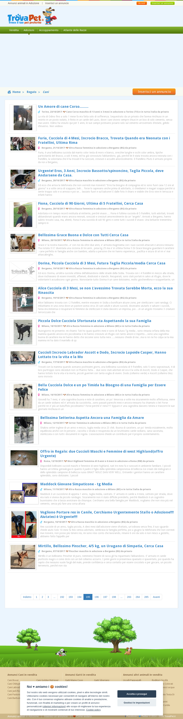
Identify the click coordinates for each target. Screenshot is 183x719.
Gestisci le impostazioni (137, 702)
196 (97, 597)
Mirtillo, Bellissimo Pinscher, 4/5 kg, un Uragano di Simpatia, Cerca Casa (100, 546)
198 (114, 597)
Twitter (143, 716)
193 (71, 597)
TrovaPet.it (169, 716)
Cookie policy (93, 709)
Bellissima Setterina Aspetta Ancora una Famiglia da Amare (92, 418)
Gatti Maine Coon (74, 680)
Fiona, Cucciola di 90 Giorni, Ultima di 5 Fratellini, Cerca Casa (90, 203)
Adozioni (29, 30)
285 (146, 597)
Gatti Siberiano (101, 680)
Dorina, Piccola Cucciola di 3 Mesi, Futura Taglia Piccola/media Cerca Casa (101, 263)
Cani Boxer (13, 680)
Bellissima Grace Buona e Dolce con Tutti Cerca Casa (83, 235)
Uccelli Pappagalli (132, 680)
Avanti (156, 597)
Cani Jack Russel (16, 691)
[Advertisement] (91, 62)
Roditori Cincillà (160, 680)
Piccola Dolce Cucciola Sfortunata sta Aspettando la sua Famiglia (94, 321)
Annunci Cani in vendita (22, 674)
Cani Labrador (15, 687)
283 (129, 597)
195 (89, 596)
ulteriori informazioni (54, 706)
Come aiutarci (82, 716)
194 (79, 597)
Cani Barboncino (16, 698)
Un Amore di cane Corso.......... (63, 106)
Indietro (27, 597)
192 (62, 597)
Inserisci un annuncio (57, 3)
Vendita (14, 30)
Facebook (131, 716)
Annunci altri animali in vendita (142, 674)
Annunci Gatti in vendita (80, 674)
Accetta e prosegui (137, 694)
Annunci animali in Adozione (23, 3)
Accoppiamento (48, 30)
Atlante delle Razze (74, 30)
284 (138, 597)
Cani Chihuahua (15, 683)
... (54, 597)
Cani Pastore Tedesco (19, 694)
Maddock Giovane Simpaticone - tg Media (76, 484)
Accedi (141, 3)
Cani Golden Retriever (47, 680)
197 (105, 597)
